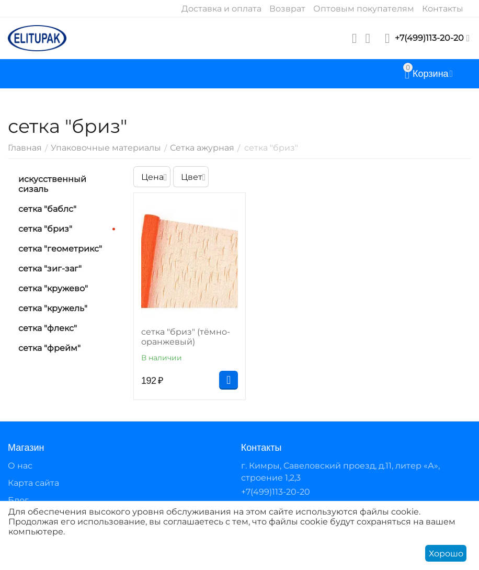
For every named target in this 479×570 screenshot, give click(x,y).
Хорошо (446, 553)
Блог (18, 500)
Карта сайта (33, 483)
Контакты (442, 9)
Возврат (287, 9)
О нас (20, 466)
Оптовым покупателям (363, 9)
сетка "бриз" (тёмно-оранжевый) (185, 337)
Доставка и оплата (221, 9)
